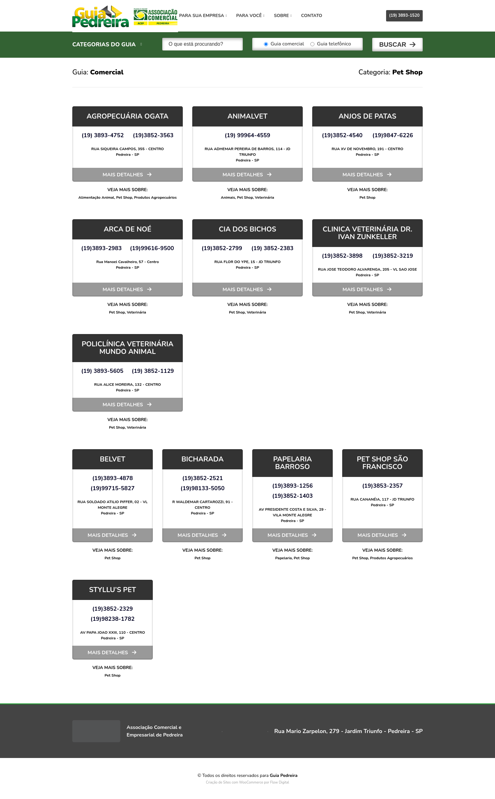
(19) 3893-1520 (404, 15)
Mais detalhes (123, 173)
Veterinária (264, 196)
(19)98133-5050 (203, 487)
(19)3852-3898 (342, 255)
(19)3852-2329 (112, 608)
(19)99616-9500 (152, 247)
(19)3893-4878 (112, 477)
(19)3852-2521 (202, 477)
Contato (318, 16)
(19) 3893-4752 (102, 134)
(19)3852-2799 (221, 247)
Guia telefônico (330, 44)
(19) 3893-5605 (102, 370)
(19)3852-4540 (342, 134)
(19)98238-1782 (113, 618)
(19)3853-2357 (382, 485)
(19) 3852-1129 (153, 370)
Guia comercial (284, 44)
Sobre (289, 16)
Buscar (392, 44)
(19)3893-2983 (101, 247)
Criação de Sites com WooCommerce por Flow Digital (247, 781)
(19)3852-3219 (393, 255)
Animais (228, 196)
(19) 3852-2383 (272, 247)
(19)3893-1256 (292, 485)
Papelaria (283, 557)
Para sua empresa (210, 16)
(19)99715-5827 (113, 487)
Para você (257, 16)
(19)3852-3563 (153, 134)
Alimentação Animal (96, 196)
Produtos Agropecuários (155, 196)
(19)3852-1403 (292, 495)
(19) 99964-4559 (247, 134)
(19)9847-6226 (393, 134)
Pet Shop (124, 196)
